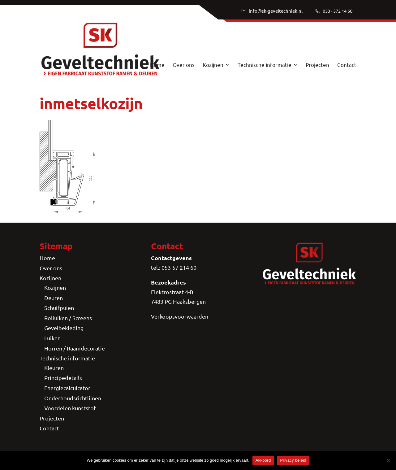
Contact (346, 65)
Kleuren (54, 367)
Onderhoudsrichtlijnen (72, 398)
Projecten (317, 65)
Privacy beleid (293, 460)
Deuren (53, 297)
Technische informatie (264, 65)
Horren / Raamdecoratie (74, 348)
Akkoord (263, 460)
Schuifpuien (59, 307)
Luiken (52, 338)
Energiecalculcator (67, 388)
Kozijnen (213, 65)
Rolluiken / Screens (68, 318)
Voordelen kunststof (70, 408)
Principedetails (63, 377)
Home (157, 65)
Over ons (184, 65)
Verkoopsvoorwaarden (179, 316)
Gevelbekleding (64, 327)
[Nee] (388, 460)
